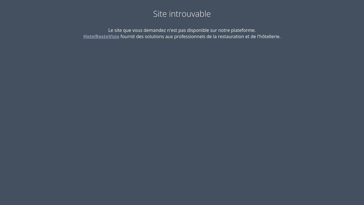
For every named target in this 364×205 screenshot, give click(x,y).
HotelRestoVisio (101, 36)
